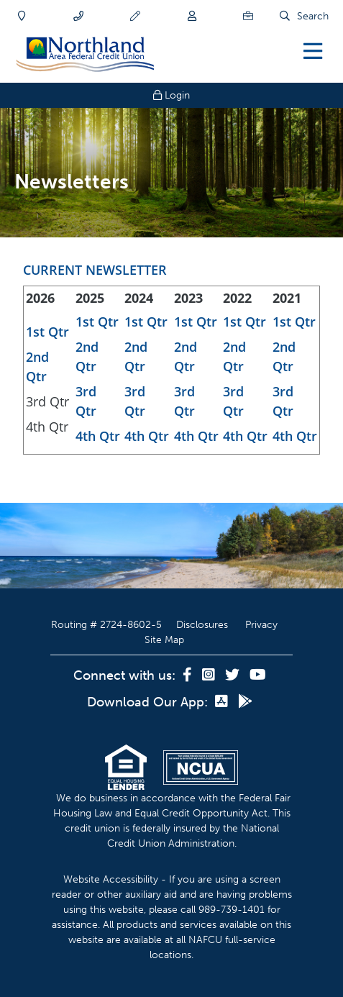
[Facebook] (188, 675)
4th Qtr (98, 436)
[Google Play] (245, 702)
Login (171, 95)
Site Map (164, 640)
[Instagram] (209, 675)
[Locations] (22, 16)
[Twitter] (233, 675)
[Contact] (78, 16)
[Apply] (135, 16)
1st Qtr (47, 331)
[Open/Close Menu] (313, 50)
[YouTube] (258, 675)
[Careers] (248, 16)
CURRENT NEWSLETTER (95, 269)
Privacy (261, 625)
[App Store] (222, 702)
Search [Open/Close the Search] (313, 16)
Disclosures (202, 625)
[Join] (192, 16)
